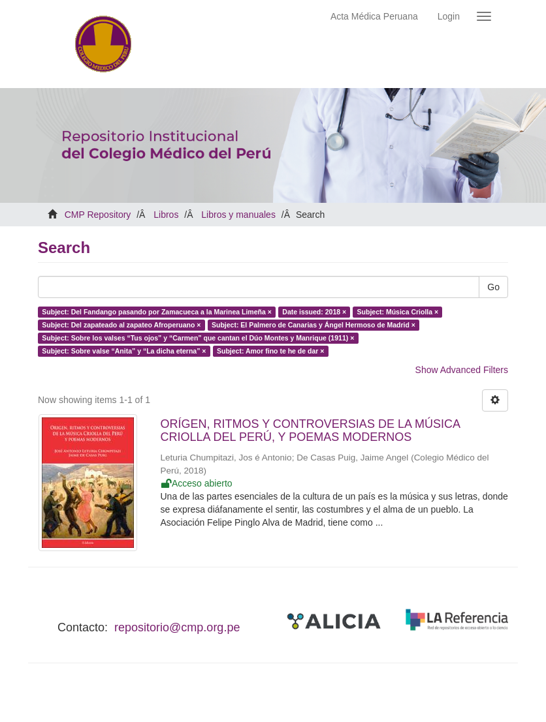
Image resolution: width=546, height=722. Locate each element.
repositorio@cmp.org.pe (177, 627)
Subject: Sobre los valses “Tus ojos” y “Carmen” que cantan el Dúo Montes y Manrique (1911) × (198, 338)
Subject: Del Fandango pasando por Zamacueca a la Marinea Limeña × (157, 312)
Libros (165, 214)
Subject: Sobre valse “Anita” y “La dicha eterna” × (124, 351)
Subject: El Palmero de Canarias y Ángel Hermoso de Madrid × (313, 325)
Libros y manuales (238, 214)
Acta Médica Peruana (374, 16)
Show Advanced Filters (461, 370)
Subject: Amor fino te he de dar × (270, 351)
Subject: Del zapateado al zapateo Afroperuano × (121, 325)
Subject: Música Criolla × (398, 312)
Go (493, 287)
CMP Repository (98, 214)
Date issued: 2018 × (314, 312)
